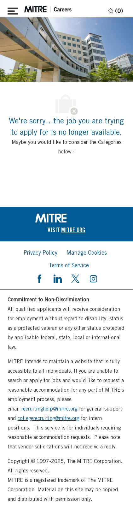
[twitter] (75, 278)
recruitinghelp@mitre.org (49, 409)
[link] (66, 218)
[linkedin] (57, 278)
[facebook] (39, 278)
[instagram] (93, 278)
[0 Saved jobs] (114, 10)
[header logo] (48, 9)
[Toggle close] (13, 10)
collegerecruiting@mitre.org (48, 418)
